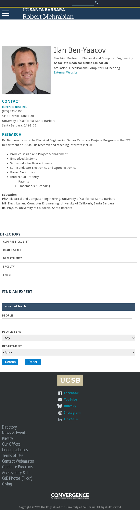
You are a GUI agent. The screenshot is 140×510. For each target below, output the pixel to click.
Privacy (7, 438)
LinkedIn (71, 419)
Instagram (72, 413)
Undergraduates (15, 449)
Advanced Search (15, 306)
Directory (9, 427)
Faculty (9, 266)
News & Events (14, 432)
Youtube (70, 399)
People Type (11, 332)
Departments (13, 258)
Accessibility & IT (16, 472)
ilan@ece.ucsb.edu (14, 107)
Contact (11, 101)
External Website (65, 72)
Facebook (71, 393)
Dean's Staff (12, 250)
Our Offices (11, 444)
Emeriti (8, 275)
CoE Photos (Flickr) (17, 478)
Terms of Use (12, 455)
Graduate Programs (17, 467)
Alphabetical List (16, 241)
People (7, 315)
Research (12, 134)
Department (12, 346)
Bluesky (70, 406)
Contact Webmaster (18, 461)
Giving (7, 484)
